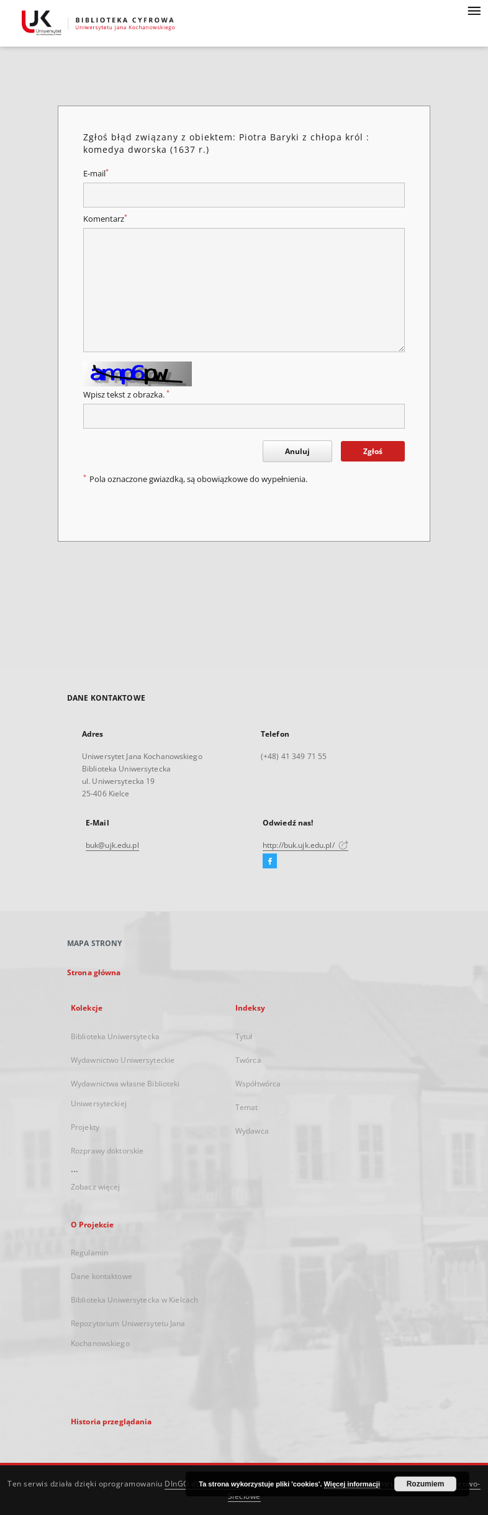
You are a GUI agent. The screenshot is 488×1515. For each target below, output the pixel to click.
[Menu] (474, 10)
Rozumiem (426, 1484)
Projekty (85, 1127)
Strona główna (94, 972)
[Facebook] (270, 861)
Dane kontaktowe (101, 1276)
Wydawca (252, 1131)
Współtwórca (258, 1083)
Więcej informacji (352, 1484)
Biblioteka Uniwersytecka (115, 1036)
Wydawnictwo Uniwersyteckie (122, 1060)
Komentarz (105, 219)
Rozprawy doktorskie (107, 1150)
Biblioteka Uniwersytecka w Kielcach (134, 1299)
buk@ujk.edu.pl (112, 845)
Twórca (248, 1060)
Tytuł (244, 1036)
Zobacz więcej (95, 1186)
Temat (246, 1107)
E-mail (96, 173)
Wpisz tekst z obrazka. (126, 394)
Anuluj (297, 451)
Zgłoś (372, 451)
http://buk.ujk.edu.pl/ (305, 845)
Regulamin (89, 1252)
